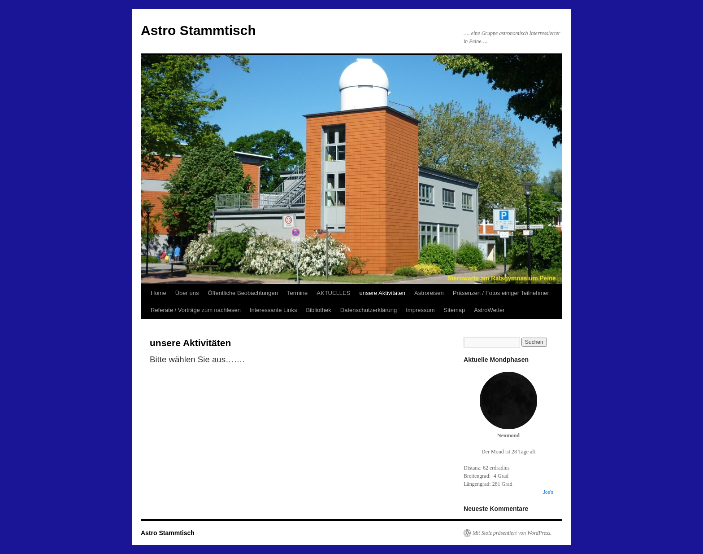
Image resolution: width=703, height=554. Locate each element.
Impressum (420, 310)
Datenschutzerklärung (368, 310)
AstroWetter (489, 310)
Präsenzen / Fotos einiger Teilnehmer (501, 293)
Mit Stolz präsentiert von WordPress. (512, 533)
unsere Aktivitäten (382, 293)
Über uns (187, 293)
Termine (297, 293)
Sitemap (454, 310)
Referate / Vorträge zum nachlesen (196, 310)
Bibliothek (318, 310)
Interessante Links (273, 310)
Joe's (548, 492)
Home (158, 293)
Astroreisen (429, 293)
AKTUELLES (333, 293)
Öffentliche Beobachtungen (243, 293)
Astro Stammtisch (198, 30)
